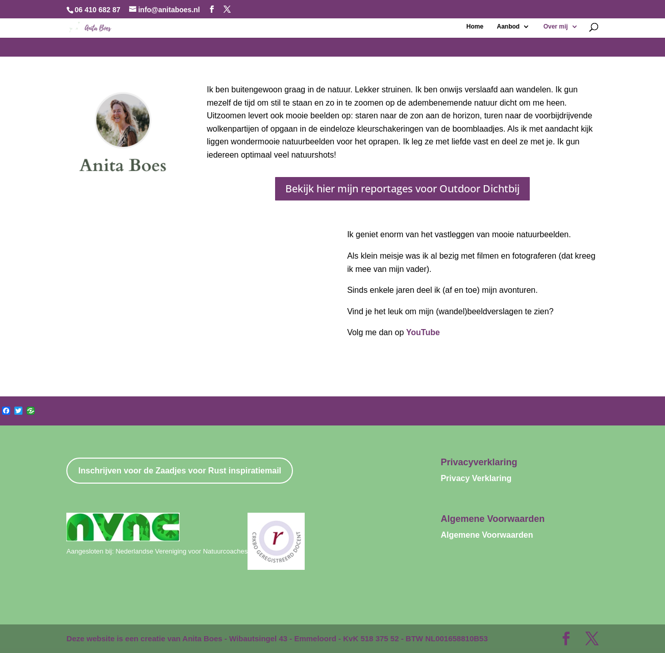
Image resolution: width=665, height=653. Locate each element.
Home (474, 26)
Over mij (556, 26)
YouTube (423, 332)
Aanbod (508, 26)
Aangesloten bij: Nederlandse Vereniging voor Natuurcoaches (157, 551)
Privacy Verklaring (475, 478)
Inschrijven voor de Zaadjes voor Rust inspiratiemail (180, 470)
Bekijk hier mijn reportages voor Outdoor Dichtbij (402, 188)
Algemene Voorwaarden (486, 535)
